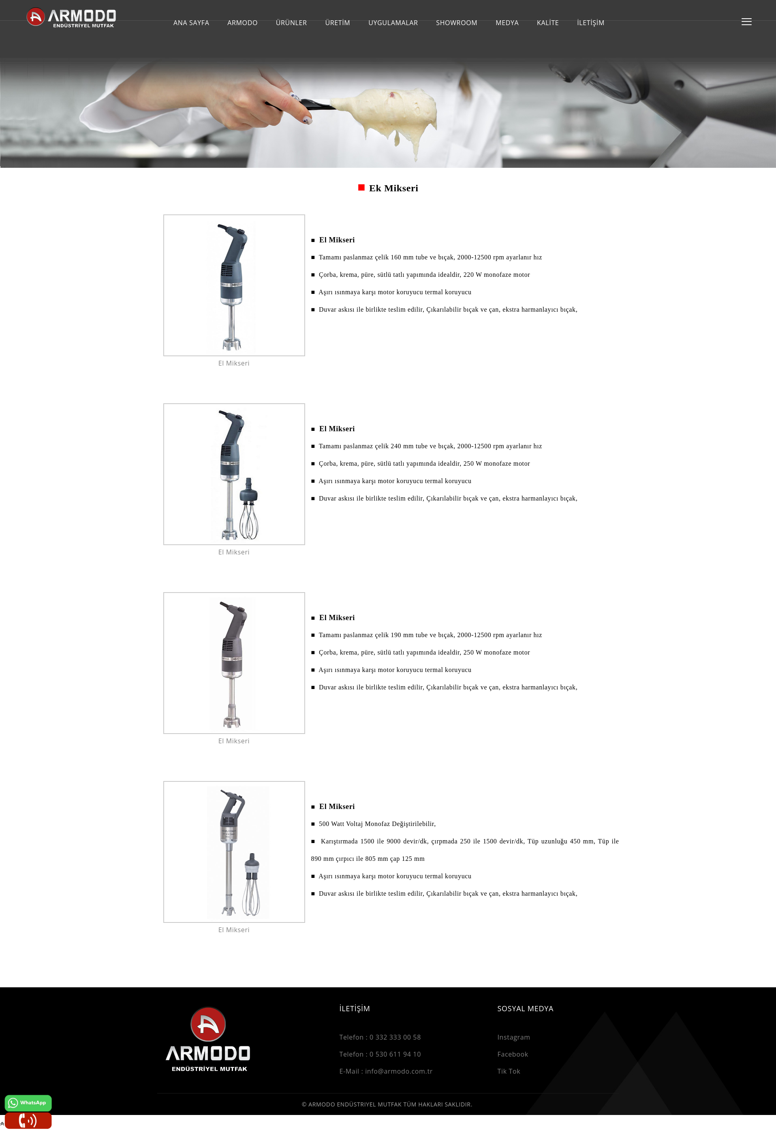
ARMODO (242, 23)
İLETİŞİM (591, 23)
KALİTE (548, 23)
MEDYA (507, 23)
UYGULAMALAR (393, 23)
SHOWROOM (456, 23)
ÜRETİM (337, 23)
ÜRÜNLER (291, 23)
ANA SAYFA (191, 23)
